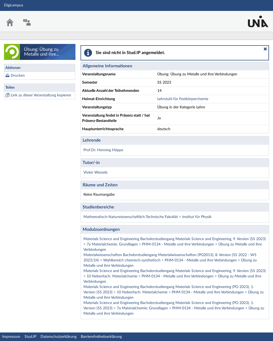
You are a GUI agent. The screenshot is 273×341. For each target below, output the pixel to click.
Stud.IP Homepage (252, 18)
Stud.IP (30, 337)
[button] (265, 49)
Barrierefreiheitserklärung (101, 337)
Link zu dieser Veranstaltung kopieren (41, 95)
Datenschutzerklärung (59, 337)
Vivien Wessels (95, 172)
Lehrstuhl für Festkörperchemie (182, 99)
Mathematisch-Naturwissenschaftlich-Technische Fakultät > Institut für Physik (147, 217)
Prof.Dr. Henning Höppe (103, 150)
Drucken (18, 75)
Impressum (11, 337)
